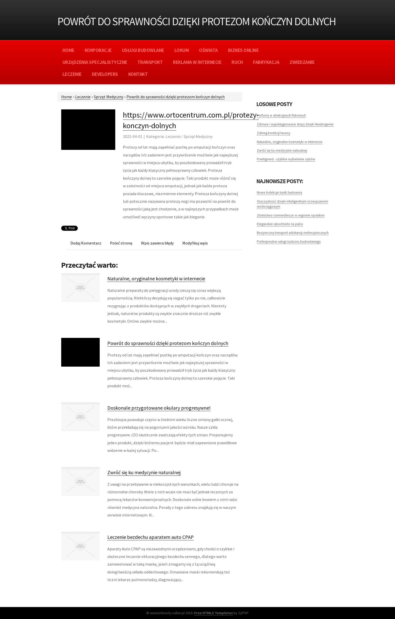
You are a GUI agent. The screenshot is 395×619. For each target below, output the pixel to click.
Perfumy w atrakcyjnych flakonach (281, 115)
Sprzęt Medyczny (108, 96)
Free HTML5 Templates (213, 613)
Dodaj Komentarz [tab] (85, 243)
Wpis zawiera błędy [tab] (157, 243)
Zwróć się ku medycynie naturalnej (144, 472)
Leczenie (83, 96)
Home (66, 96)
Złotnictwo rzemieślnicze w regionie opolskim (291, 215)
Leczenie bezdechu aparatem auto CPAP (150, 537)
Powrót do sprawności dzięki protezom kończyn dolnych (175, 96)
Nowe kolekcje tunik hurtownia (279, 192)
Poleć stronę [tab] (121, 243)
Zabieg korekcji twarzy (273, 133)
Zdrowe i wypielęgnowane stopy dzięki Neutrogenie (295, 124)
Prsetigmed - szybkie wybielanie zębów (286, 159)
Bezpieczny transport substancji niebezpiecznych (293, 233)
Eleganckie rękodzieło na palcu (280, 224)
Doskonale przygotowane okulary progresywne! (159, 408)
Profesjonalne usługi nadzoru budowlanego (289, 241)
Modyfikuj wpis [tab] (195, 243)
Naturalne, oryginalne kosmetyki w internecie (156, 278)
